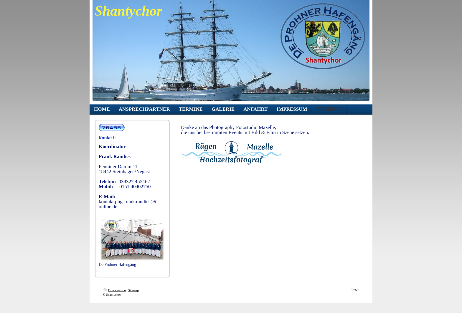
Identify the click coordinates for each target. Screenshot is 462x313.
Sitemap (133, 290)
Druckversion (114, 290)
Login (355, 289)
